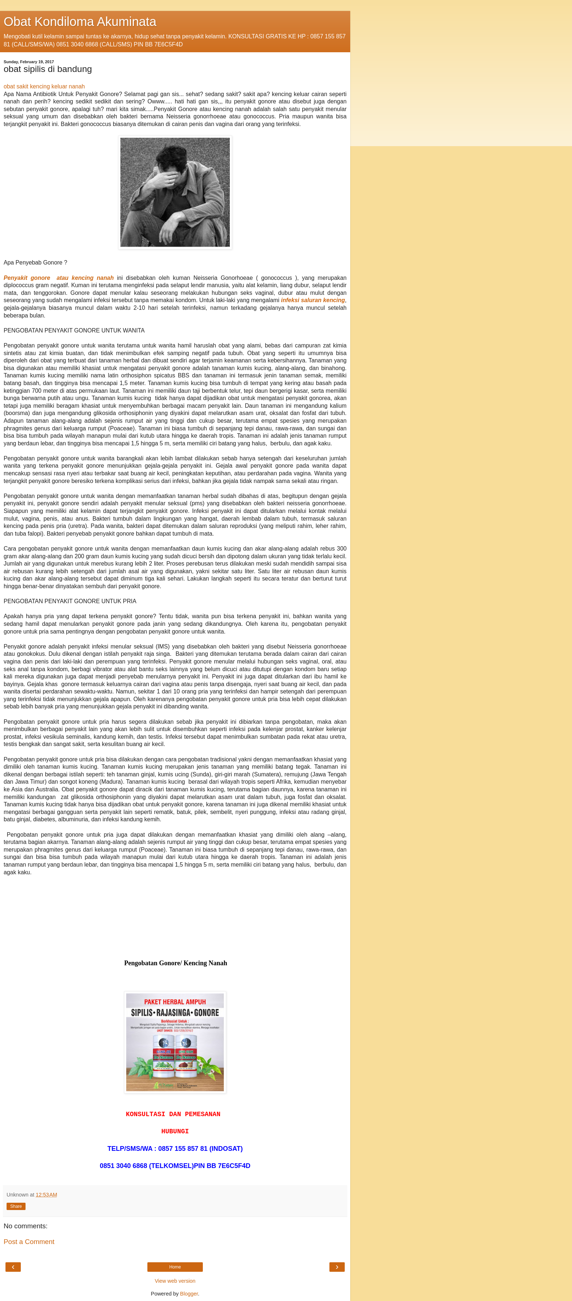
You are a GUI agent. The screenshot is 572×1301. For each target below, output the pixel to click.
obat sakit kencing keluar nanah (44, 86)
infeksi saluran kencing (313, 300)
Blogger (189, 1294)
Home (175, 1267)
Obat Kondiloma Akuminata (80, 21)
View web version (175, 1281)
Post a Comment (29, 1241)
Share (16, 1206)
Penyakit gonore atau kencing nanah (59, 278)
